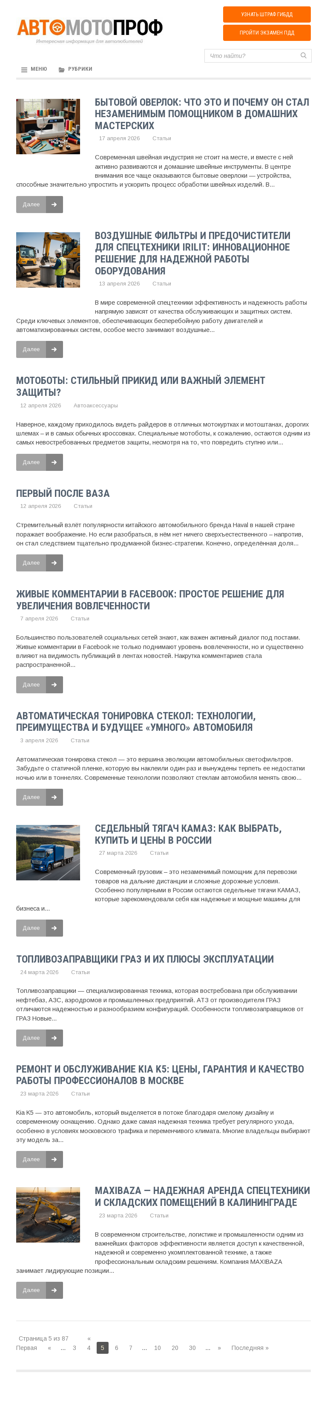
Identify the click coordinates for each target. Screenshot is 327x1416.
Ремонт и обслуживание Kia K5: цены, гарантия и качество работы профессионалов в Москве (160, 1074)
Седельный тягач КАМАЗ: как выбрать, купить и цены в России (188, 834)
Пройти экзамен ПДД (267, 35)
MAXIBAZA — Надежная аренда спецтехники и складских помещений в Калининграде (202, 1196)
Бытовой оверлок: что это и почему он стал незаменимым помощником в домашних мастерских (202, 115)
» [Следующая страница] (219, 1346)
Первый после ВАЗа (63, 494)
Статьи (161, 140)
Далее (43, 205)
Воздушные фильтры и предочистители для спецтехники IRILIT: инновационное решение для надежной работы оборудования (192, 254)
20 (175, 1346)
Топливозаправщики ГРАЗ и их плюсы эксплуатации (145, 959)
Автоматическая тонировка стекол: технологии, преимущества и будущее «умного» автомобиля (136, 722)
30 (192, 1346)
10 (157, 1346)
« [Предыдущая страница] (49, 1346)
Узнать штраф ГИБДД (266, 15)
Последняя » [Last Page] (250, 1346)
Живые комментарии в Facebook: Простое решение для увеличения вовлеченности (150, 600)
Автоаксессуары (96, 406)
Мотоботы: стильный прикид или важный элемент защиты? (140, 388)
